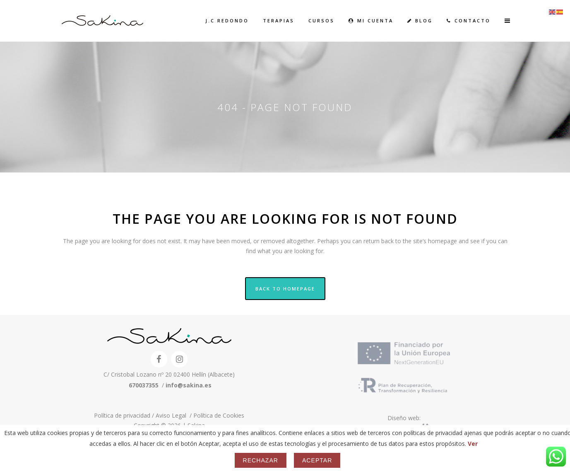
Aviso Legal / (174, 415)
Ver (473, 443)
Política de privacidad (123, 415)
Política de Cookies (218, 415)
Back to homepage (285, 288)
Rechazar (260, 460)
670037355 (144, 385)
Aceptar (317, 460)
